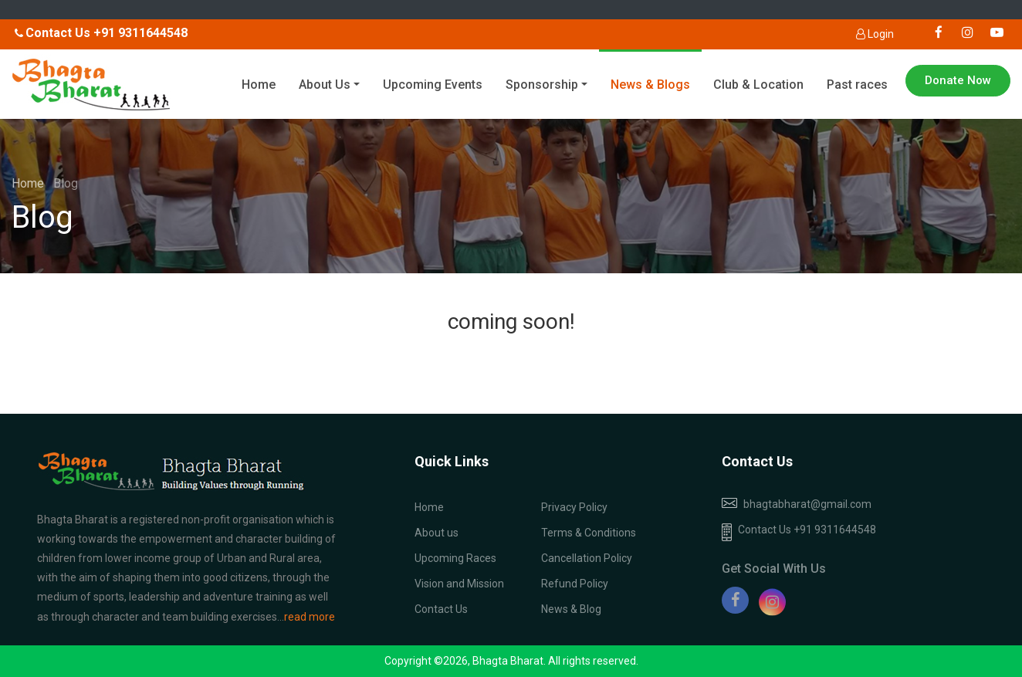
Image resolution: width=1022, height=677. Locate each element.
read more (309, 617)
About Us (324, 84)
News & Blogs (650, 84)
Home (259, 84)
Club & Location (758, 84)
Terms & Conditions (588, 532)
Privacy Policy (574, 507)
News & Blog (571, 609)
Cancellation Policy (586, 558)
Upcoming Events (432, 84)
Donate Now (958, 80)
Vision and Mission (459, 583)
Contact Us (441, 609)
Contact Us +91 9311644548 (799, 532)
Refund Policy (574, 583)
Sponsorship (542, 84)
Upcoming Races (455, 558)
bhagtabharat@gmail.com (807, 504)
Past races (857, 84)
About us (437, 532)
